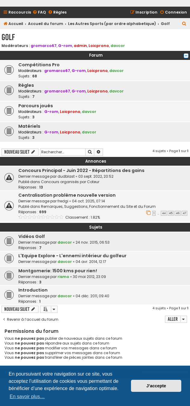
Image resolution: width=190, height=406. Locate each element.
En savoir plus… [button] (27, 396)
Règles (26, 85)
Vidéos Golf (31, 236)
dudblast (66, 176)
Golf (8, 37)
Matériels (29, 126)
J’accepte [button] (156, 385)
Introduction (33, 290)
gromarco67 (44, 45)
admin (80, 45)
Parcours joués (35, 106)
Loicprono (99, 45)
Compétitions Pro (39, 65)
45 (171, 213)
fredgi (63, 201)
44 (164, 213)
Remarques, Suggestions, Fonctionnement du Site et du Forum (98, 206)
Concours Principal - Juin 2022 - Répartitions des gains (81, 170)
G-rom (65, 45)
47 (184, 213)
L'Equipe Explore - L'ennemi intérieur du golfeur (72, 256)
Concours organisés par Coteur (70, 181)
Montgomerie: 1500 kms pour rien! (57, 271)
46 (177, 213)
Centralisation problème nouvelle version (67, 195)
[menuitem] (39, 12)
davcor (118, 45)
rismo (63, 276)
